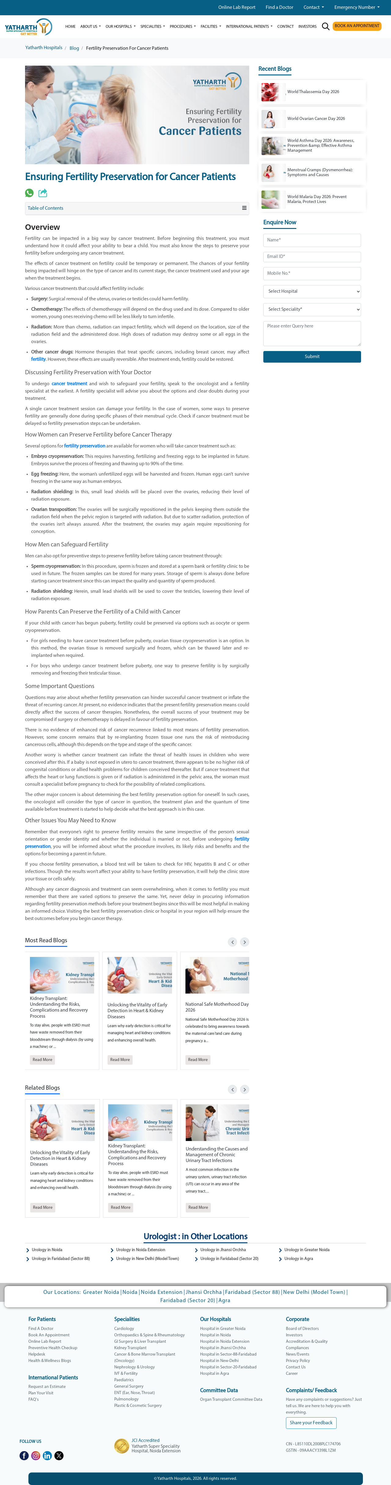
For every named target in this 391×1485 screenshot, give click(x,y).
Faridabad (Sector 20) (187, 1301)
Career (292, 1373)
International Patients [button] (248, 27)
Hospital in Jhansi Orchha (223, 1348)
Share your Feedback (311, 1423)
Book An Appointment (49, 1335)
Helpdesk (36, 1354)
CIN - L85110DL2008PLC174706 (313, 1444)
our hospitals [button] (119, 27)
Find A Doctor (40, 1329)
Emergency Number (355, 7)
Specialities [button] (151, 27)
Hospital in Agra (214, 1373)
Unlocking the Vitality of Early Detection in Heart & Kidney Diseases (137, 1011)
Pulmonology (126, 1399)
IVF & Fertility (126, 1373)
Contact (312, 7)
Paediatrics (124, 1380)
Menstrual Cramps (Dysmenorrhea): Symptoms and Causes (320, 172)
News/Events (297, 1354)
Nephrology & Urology (134, 1367)
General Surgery (129, 1386)
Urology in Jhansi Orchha (223, 1250)
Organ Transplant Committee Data (231, 1399)
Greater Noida (101, 1292)
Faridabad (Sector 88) (252, 1292)
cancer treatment (69, 384)
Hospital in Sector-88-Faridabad (228, 1354)
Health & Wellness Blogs (49, 1361)
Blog (74, 48)
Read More (42, 1060)
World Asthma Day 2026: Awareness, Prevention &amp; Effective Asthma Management (320, 146)
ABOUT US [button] (89, 27)
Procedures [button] (181, 27)
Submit (312, 356)
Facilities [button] (209, 27)
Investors (294, 1335)
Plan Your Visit (40, 1393)
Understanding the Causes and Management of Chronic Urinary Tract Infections (217, 1155)
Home (70, 27)
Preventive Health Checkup (52, 1348)
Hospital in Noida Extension (225, 1341)
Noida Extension (162, 1292)
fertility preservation (84, 446)
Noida (130, 1292)
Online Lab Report (236, 7)
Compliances (297, 1348)
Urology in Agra (298, 1259)
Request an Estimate (47, 1387)
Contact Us (296, 1367)
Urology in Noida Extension (140, 1250)
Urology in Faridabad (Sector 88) (61, 1259)
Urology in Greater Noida (307, 1250)
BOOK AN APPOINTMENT (357, 26)
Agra (224, 1301)
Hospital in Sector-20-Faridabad (228, 1367)
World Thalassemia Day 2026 (313, 92)
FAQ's (33, 1399)
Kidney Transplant (130, 1348)
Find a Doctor (279, 7)
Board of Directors (302, 1329)
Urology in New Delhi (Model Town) (147, 1259)
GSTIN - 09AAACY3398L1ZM (311, 1450)
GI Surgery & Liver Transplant (140, 1341)
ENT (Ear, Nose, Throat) (134, 1393)
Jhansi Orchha (204, 1292)
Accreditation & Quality (307, 1341)
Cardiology (124, 1329)
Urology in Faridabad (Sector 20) (229, 1259)
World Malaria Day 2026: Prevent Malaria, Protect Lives (317, 199)
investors (307, 27)
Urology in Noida (47, 1250)
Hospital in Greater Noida (223, 1329)
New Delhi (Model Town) (314, 1292)
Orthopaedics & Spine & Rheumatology (149, 1335)
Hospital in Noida (215, 1335)
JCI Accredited (145, 1441)
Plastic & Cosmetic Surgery (138, 1406)
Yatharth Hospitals (43, 47)
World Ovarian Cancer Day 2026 (316, 119)
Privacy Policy (298, 1361)
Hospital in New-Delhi (219, 1361)
